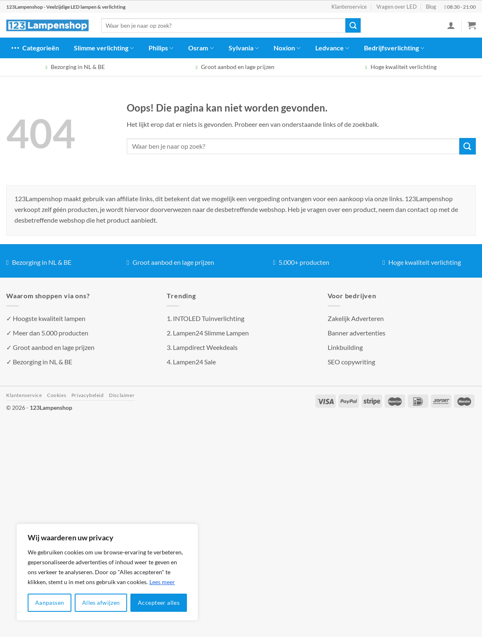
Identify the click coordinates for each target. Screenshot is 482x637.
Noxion (287, 48)
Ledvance (332, 48)
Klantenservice (349, 6)
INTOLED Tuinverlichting (208, 318)
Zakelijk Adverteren (356, 318)
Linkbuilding (345, 347)
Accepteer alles (159, 602)
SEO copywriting (351, 362)
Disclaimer (122, 395)
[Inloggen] (451, 25)
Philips (161, 48)
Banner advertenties (356, 333)
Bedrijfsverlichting (394, 48)
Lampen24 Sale (194, 362)
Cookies (56, 395)
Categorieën (34, 48)
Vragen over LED (396, 6)
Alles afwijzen (101, 602)
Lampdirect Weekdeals (205, 347)
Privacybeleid (87, 395)
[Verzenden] (352, 25)
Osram (200, 48)
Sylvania (244, 48)
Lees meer (162, 581)
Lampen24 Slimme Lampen (211, 333)
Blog (431, 6)
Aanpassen (49, 602)
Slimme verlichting (104, 48)
